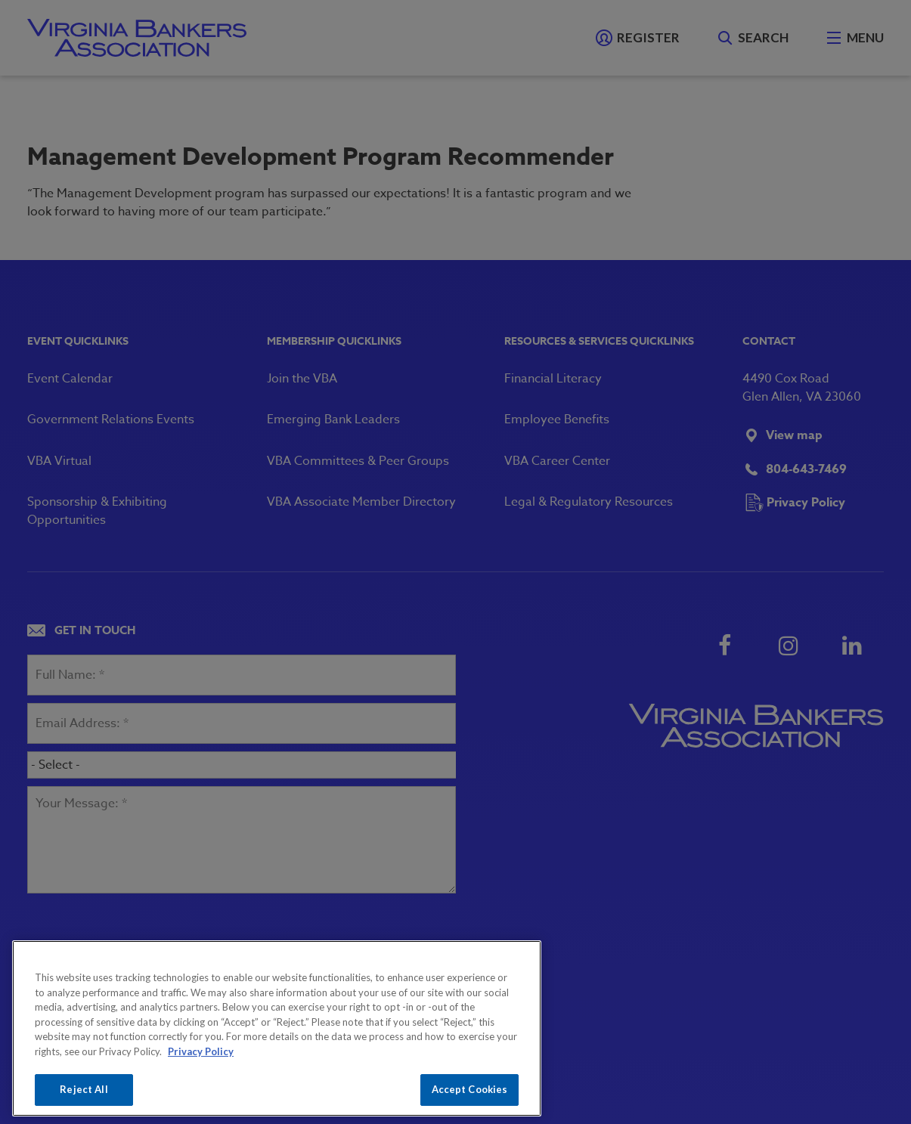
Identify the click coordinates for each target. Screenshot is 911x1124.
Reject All (83, 1089)
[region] (276, 1028)
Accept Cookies (470, 1089)
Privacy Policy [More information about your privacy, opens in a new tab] (201, 1051)
